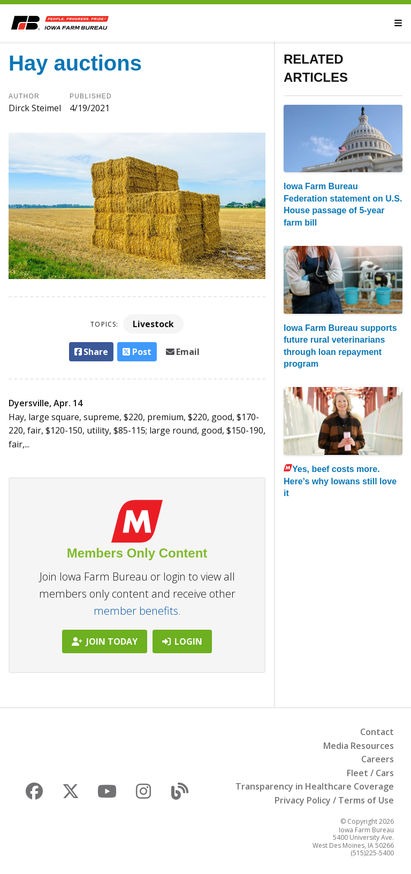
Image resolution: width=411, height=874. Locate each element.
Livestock (153, 324)
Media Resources (358, 746)
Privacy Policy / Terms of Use (334, 800)
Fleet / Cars (370, 773)
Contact (377, 732)
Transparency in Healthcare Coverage (314, 786)
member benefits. (137, 611)
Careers (377, 759)
